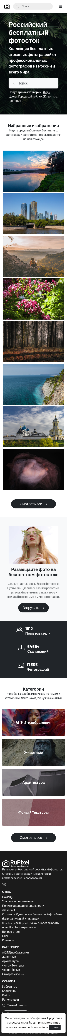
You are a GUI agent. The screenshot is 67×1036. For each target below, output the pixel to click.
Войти (6, 995)
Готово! (55, 1027)
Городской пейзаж (30, 96)
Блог (5, 936)
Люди (46, 92)
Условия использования (18, 901)
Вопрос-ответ (11, 931)
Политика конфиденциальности (23, 905)
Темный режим (14, 1005)
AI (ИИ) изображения (15, 952)
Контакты (8, 940)
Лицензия (8, 910)
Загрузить (31, 607)
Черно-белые (11, 969)
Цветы (13, 96)
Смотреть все (31, 504)
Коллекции (9, 990)
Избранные (9, 986)
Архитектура (10, 961)
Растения (15, 100)
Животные (50, 96)
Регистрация (10, 999)
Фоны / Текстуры (13, 965)
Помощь (7, 897)
